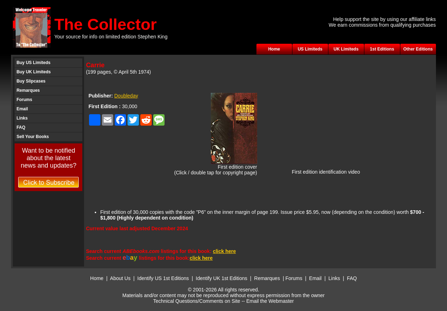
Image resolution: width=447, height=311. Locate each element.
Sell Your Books (32, 136)
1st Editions (382, 49)
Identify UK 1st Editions (222, 278)
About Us (120, 278)
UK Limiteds (346, 49)
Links (21, 118)
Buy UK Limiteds (33, 71)
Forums (24, 99)
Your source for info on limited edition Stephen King (110, 36)
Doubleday (126, 96)
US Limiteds (310, 49)
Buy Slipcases (30, 81)
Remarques (28, 90)
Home (274, 49)
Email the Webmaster (270, 301)
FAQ (20, 127)
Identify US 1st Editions (163, 278)
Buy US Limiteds (33, 62)
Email (22, 108)
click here (224, 251)
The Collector (105, 24)
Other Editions (418, 49)
